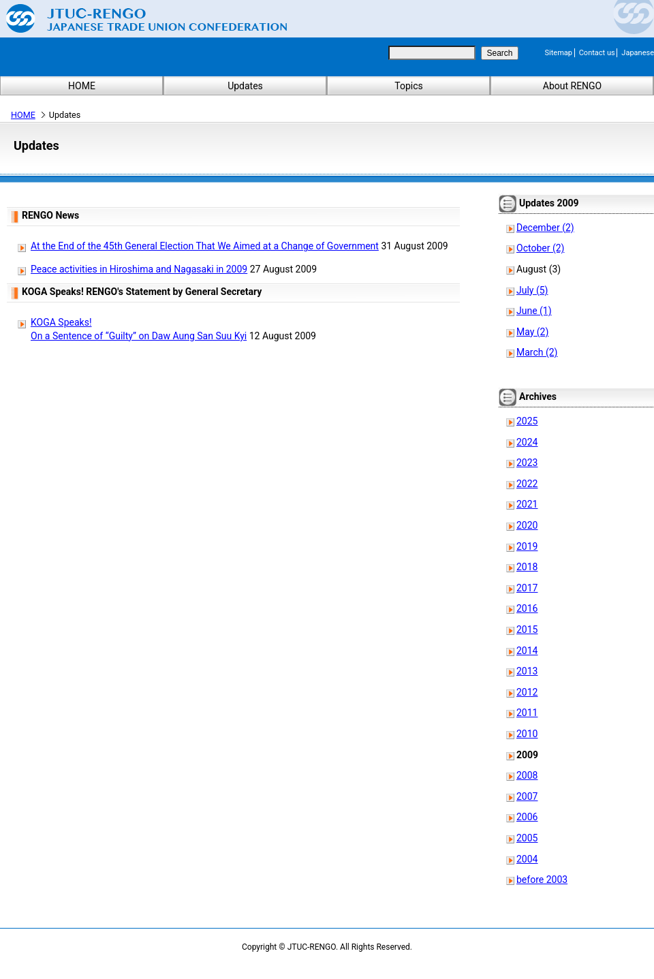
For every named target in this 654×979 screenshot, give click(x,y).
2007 (527, 796)
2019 (527, 546)
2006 (527, 816)
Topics (408, 85)
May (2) (532, 331)
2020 (527, 525)
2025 (527, 421)
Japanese (637, 52)
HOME (81, 85)
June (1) (534, 310)
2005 (527, 838)
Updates (245, 85)
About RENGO (572, 85)
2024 (527, 442)
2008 (527, 775)
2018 (527, 566)
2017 (527, 587)
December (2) (545, 227)
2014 (527, 650)
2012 (527, 692)
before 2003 (541, 879)
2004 (527, 859)
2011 (527, 712)
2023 (527, 462)
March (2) (537, 352)
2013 (527, 671)
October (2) (540, 248)
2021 (527, 504)
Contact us (597, 52)
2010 (527, 733)
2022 (527, 483)
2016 (527, 608)
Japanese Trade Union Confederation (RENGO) (136, 18)
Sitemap (558, 52)
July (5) (532, 290)
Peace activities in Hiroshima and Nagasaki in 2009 (139, 269)
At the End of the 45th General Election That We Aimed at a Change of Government (205, 245)
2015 (527, 629)
